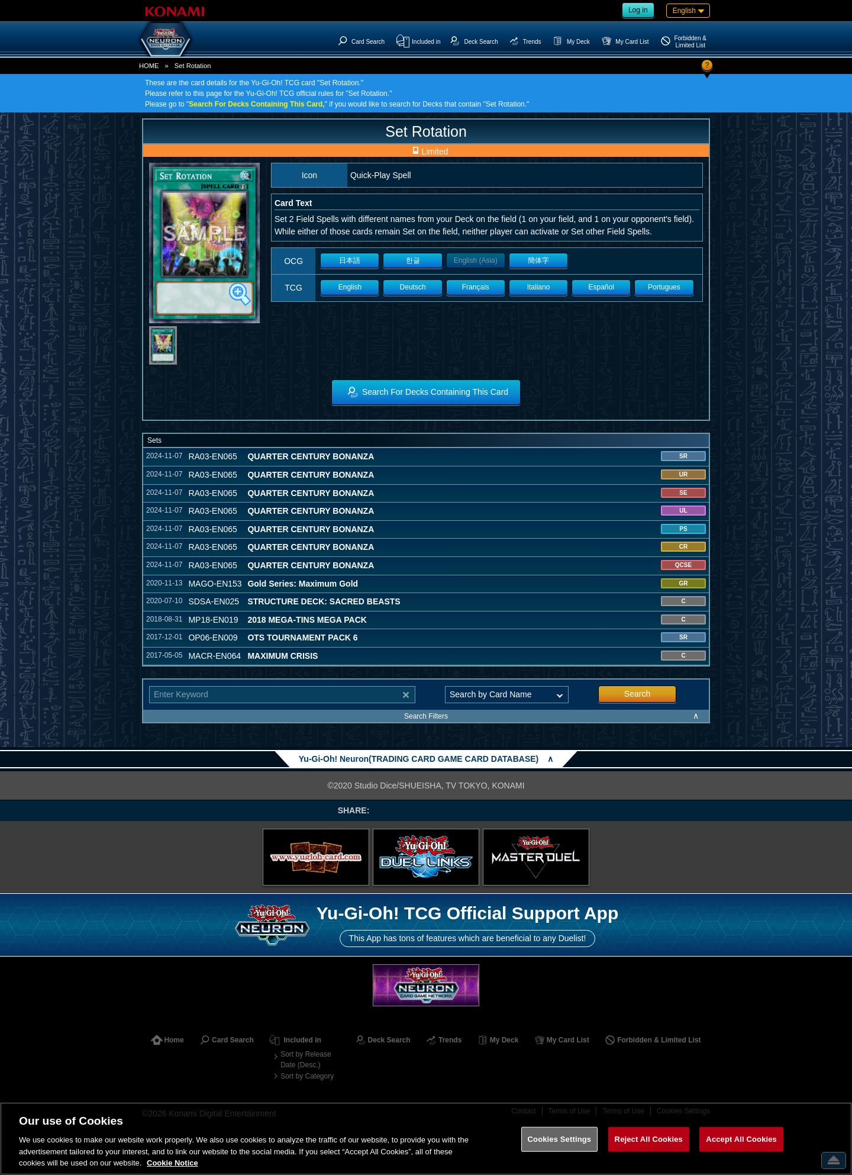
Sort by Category (307, 1076)
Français (475, 287)
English (350, 287)
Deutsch (413, 287)
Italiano (538, 287)
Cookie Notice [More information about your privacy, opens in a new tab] (172, 1162)
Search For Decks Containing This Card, (256, 104)
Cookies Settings (560, 1139)
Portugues (664, 287)
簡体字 (538, 260)
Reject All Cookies (649, 1139)
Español (601, 287)
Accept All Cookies (741, 1139)
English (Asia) (476, 260)
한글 (413, 260)
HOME (149, 65)
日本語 (349, 260)
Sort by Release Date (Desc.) (305, 1059)
